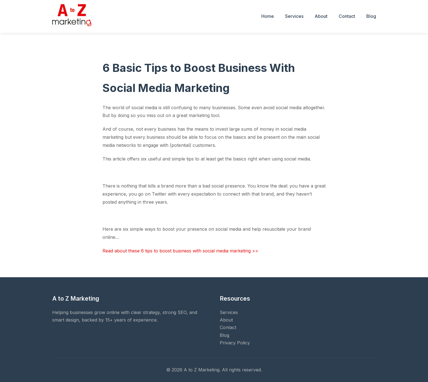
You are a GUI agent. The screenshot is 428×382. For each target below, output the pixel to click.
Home (267, 16)
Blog (371, 16)
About (321, 16)
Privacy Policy (235, 342)
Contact (347, 16)
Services (294, 16)
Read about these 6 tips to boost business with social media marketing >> (180, 251)
